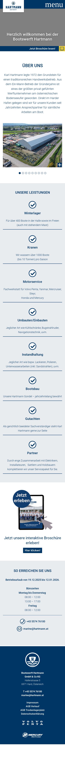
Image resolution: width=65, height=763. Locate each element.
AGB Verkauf (32, 706)
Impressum (32, 702)
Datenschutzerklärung (32, 713)
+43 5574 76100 (36, 621)
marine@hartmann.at (35, 628)
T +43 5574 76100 (32, 691)
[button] (20, 173)
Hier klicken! (32, 550)
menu (54, 4)
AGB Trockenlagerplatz (32, 710)
